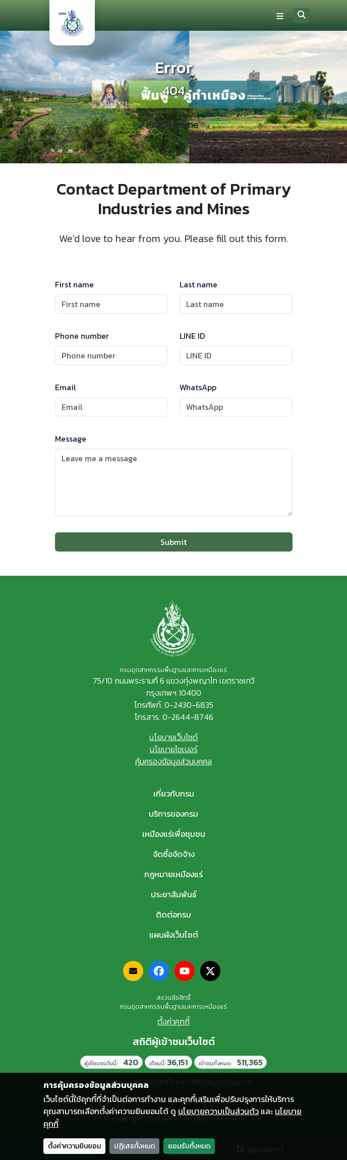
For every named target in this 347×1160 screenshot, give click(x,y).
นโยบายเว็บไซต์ (173, 737)
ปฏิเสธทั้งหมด (134, 1146)
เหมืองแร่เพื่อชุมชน (173, 834)
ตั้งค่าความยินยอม (74, 1146)
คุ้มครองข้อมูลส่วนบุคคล (173, 761)
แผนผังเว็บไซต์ (173, 935)
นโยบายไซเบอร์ (174, 749)
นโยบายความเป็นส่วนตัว (218, 1111)
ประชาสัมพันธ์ (174, 894)
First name (74, 284)
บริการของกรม (173, 814)
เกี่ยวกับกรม (173, 793)
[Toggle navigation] (280, 16)
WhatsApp (198, 387)
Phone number (82, 336)
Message (70, 439)
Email (65, 387)
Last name (198, 284)
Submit (173, 542)
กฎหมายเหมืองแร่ (173, 874)
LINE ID (192, 336)
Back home (174, 124)
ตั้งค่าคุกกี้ (173, 1021)
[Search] (302, 15)
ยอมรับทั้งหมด (189, 1146)
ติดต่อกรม (173, 914)
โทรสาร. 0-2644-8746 (173, 717)
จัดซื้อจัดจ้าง (174, 854)
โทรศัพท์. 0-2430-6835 (173, 705)
